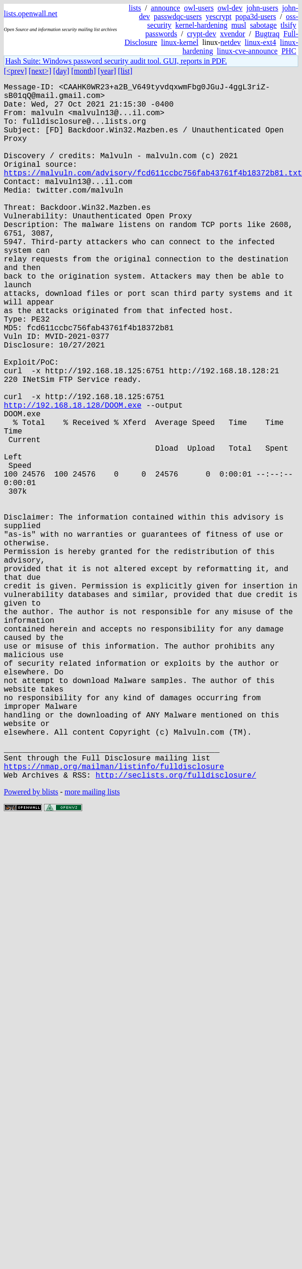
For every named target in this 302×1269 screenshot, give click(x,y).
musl (238, 25)
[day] (61, 71)
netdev (230, 42)
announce (165, 8)
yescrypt (218, 16)
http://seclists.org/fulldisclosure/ (176, 929)
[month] (83, 71)
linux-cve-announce (247, 51)
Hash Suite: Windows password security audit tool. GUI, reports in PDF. (116, 61)
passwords (161, 34)
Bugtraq (267, 34)
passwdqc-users (178, 16)
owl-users (199, 8)
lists (135, 8)
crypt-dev (201, 34)
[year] (107, 71)
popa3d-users (255, 16)
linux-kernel (179, 42)
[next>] (40, 71)
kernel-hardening (201, 25)
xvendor (232, 34)
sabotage (263, 25)
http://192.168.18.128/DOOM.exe (72, 477)
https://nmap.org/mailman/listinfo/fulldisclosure (114, 919)
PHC (288, 51)
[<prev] (15, 71)
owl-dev (229, 8)
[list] (125, 71)
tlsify (288, 25)
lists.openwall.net (30, 14)
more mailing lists (92, 947)
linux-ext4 (260, 42)
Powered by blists (31, 947)
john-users (263, 8)
